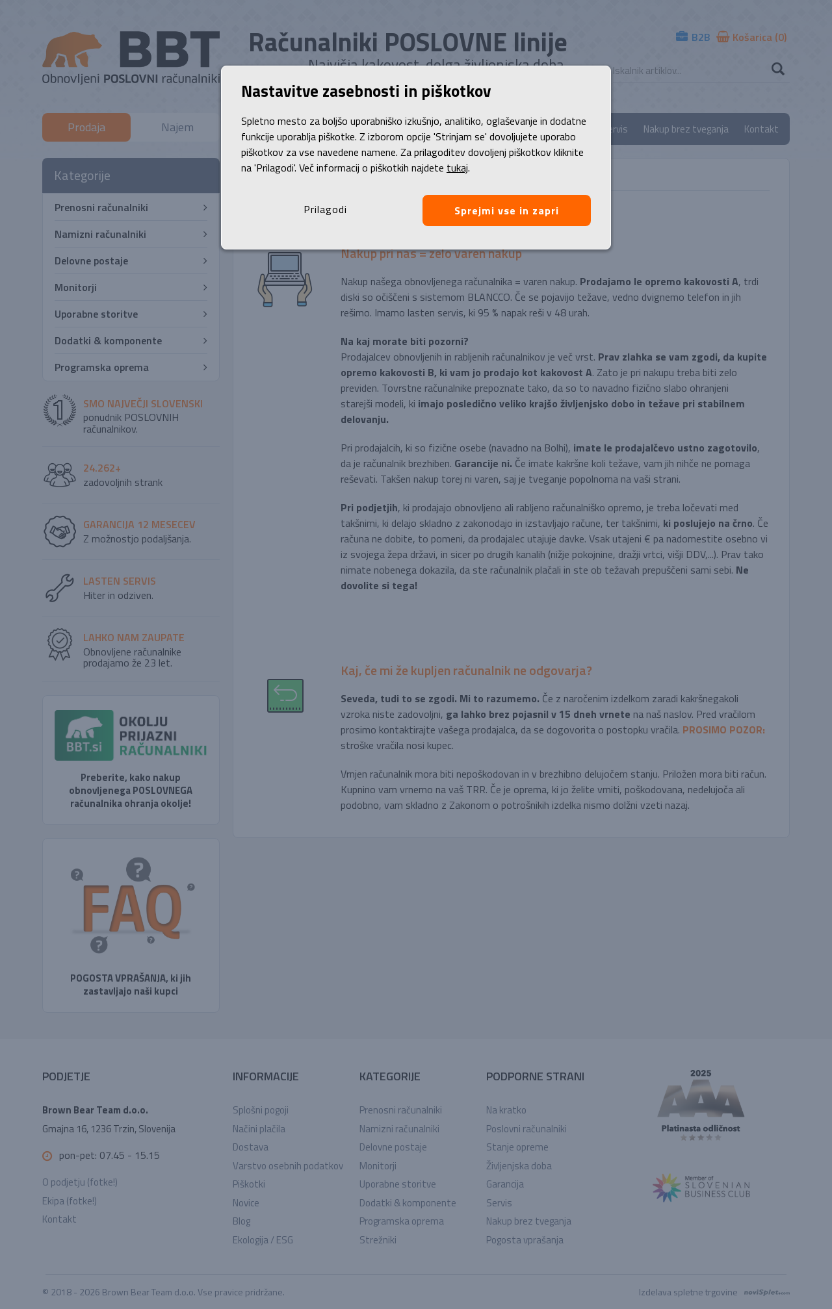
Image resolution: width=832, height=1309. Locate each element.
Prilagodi (325, 209)
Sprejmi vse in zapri (506, 210)
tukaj (457, 167)
